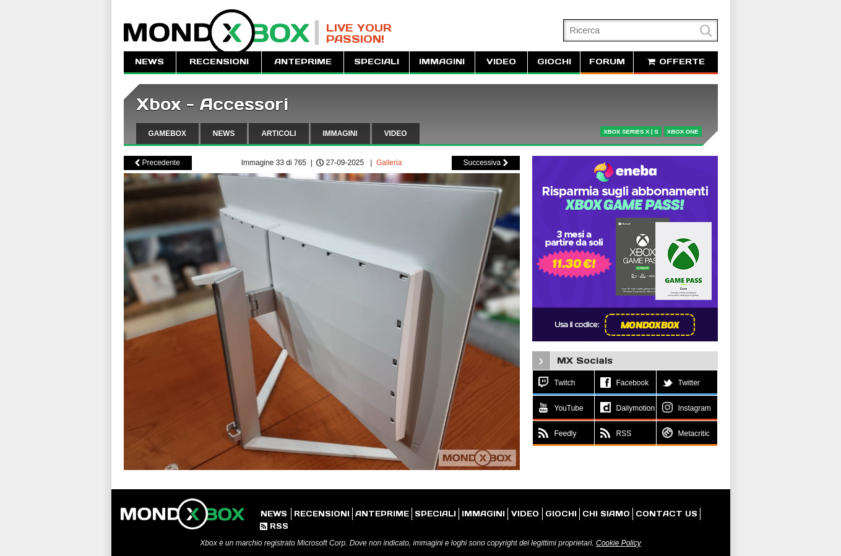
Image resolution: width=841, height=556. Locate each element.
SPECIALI (376, 61)
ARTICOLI (278, 133)
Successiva (485, 162)
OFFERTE (675, 61)
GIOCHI (554, 61)
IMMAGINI (442, 61)
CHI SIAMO (606, 513)
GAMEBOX (167, 133)
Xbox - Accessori (212, 104)
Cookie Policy (618, 543)
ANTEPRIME (303, 61)
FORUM (607, 61)
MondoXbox (221, 32)
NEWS (149, 61)
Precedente (157, 162)
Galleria (389, 162)
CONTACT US (666, 513)
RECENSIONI (219, 61)
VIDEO (501, 61)
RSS (274, 526)
